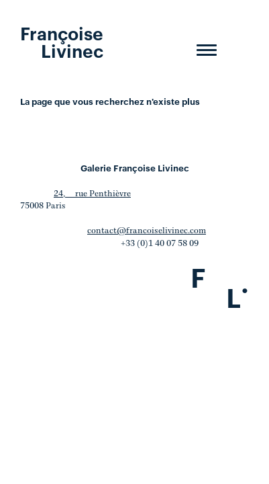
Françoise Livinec (61, 41)
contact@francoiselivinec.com (146, 231)
